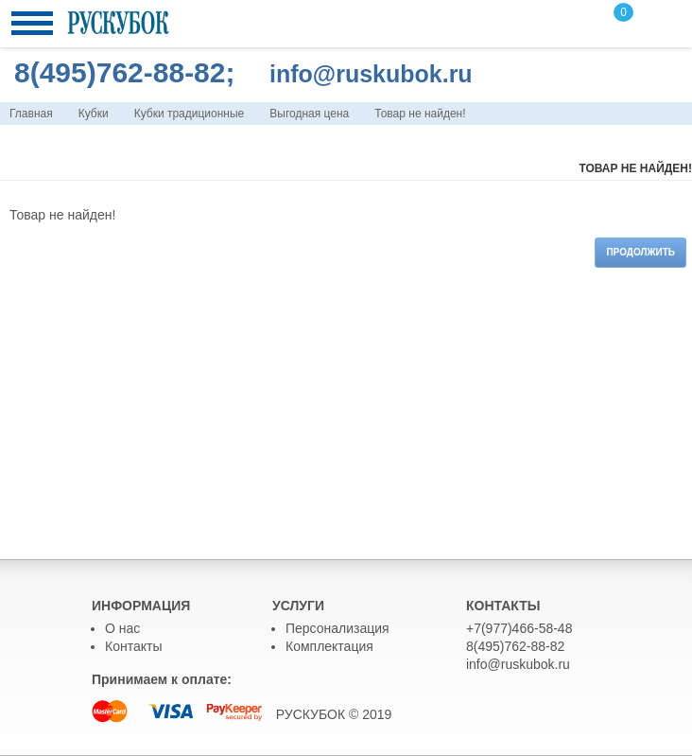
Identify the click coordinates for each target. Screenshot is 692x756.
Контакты (133, 646)
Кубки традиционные (189, 113)
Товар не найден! (419, 113)
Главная (31, 113)
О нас (122, 628)
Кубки (93, 113)
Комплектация (329, 646)
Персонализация (337, 628)
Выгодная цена (309, 113)
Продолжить (640, 252)
